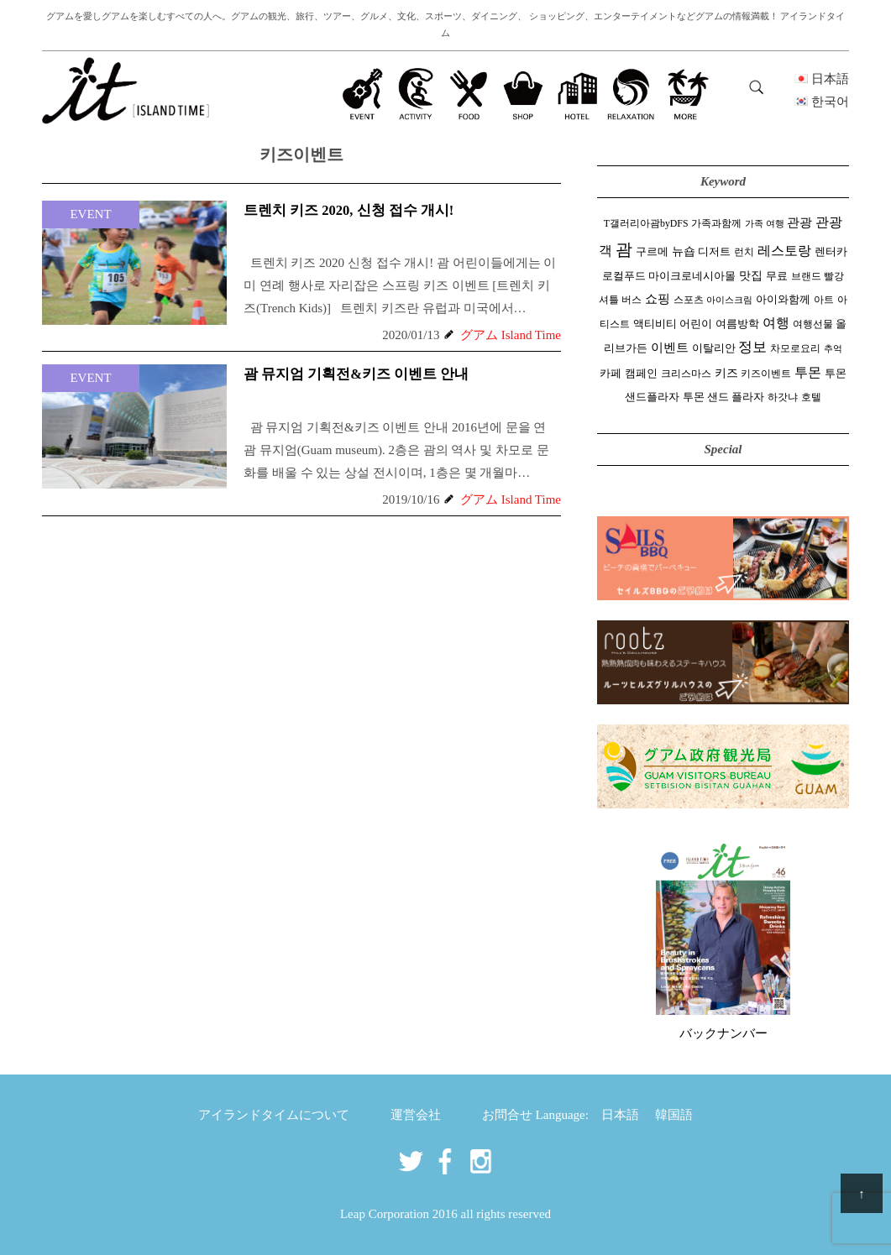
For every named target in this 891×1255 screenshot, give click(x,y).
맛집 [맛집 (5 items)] (751, 275)
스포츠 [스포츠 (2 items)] (688, 300)
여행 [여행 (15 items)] (776, 323)
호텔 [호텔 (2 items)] (811, 397)
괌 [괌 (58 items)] (624, 249)
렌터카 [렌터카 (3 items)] (831, 252)
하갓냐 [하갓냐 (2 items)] (783, 397)
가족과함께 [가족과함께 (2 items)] (716, 223)
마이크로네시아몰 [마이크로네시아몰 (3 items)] (692, 276)
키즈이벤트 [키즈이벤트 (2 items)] (766, 373)
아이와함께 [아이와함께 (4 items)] (783, 299)
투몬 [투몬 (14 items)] (807, 372)
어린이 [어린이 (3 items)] (695, 324)
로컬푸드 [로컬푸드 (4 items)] (624, 275)
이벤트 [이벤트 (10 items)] (670, 347)
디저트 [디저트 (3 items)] (714, 252)
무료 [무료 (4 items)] (777, 275)
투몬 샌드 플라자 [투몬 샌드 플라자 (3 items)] (723, 397)
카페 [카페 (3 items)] (610, 373)
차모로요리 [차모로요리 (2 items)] (795, 348)
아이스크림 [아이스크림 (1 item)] (729, 300)
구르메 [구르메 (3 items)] (652, 252)
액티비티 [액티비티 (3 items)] (655, 324)
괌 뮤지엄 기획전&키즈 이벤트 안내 (356, 374)
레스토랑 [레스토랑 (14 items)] (784, 251)
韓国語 (674, 1115)
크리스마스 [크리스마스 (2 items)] (686, 373)
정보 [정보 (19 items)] (752, 347)
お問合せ (507, 1115)
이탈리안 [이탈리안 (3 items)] (714, 348)
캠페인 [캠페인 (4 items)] (641, 373)
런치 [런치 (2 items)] (744, 252)
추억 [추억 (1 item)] (833, 348)
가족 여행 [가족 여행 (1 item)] (764, 223)
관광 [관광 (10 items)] (799, 222)
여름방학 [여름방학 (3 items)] (737, 324)
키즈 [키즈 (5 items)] (726, 373)
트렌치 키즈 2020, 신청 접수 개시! (348, 210)
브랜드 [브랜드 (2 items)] (806, 276)
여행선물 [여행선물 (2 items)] (813, 324)
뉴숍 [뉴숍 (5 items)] (683, 251)
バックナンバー (723, 1033)
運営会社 (415, 1115)
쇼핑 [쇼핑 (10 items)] (657, 298)
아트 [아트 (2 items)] (824, 300)
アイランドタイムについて (273, 1115)
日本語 (620, 1115)
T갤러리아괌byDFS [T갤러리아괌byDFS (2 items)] (646, 223)
